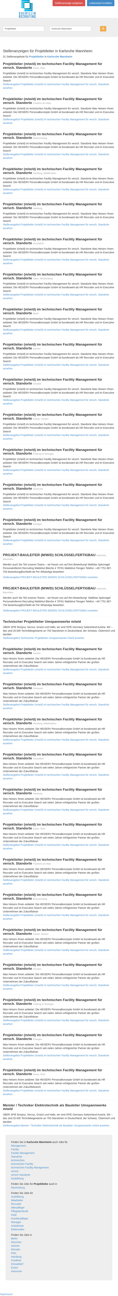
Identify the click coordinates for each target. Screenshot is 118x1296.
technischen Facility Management (30, 1167)
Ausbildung (17, 1178)
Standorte (16, 1156)
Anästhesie (17, 1225)
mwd (13, 1214)
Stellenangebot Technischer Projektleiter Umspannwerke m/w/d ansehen (43, 638)
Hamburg (16, 1256)
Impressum (6, 1294)
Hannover (16, 1271)
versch (14, 1171)
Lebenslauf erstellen (100, 3)
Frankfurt (16, 1260)
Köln (13, 1253)
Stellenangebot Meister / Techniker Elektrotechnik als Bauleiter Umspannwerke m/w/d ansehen (56, 1125)
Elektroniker (17, 1229)
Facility (15, 1149)
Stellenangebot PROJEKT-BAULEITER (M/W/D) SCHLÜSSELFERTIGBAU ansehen (50, 577)
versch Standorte (20, 1174)
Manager (16, 1222)
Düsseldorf (17, 1264)
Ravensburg (18, 1187)
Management (18, 1145)
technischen (18, 1160)
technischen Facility (22, 1163)
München (16, 1242)
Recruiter (16, 1203)
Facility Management (22, 1153)
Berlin (14, 1238)
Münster (15, 1249)
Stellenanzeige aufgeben (69, 3)
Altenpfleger (18, 1207)
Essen (14, 1267)
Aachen (15, 1245)
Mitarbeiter (17, 1200)
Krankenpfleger (19, 1218)
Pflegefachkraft (19, 1211)
